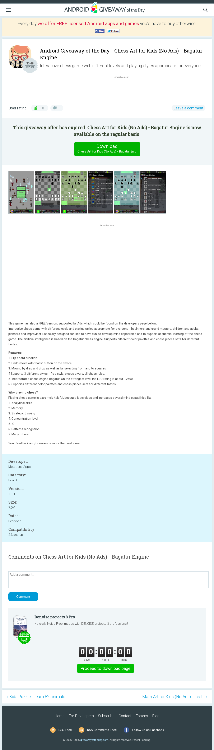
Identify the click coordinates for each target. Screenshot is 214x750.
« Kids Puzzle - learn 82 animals (35, 696)
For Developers (81, 716)
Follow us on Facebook (148, 730)
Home (60, 716)
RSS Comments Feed (102, 730)
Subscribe (106, 716)
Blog (155, 716)
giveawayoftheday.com (94, 739)
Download (109, 149)
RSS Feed (65, 730)
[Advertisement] (123, 89)
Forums (142, 716)
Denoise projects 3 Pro (54, 616)
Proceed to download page (105, 668)
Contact (125, 716)
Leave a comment (188, 108)
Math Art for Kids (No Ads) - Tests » (175, 696)
